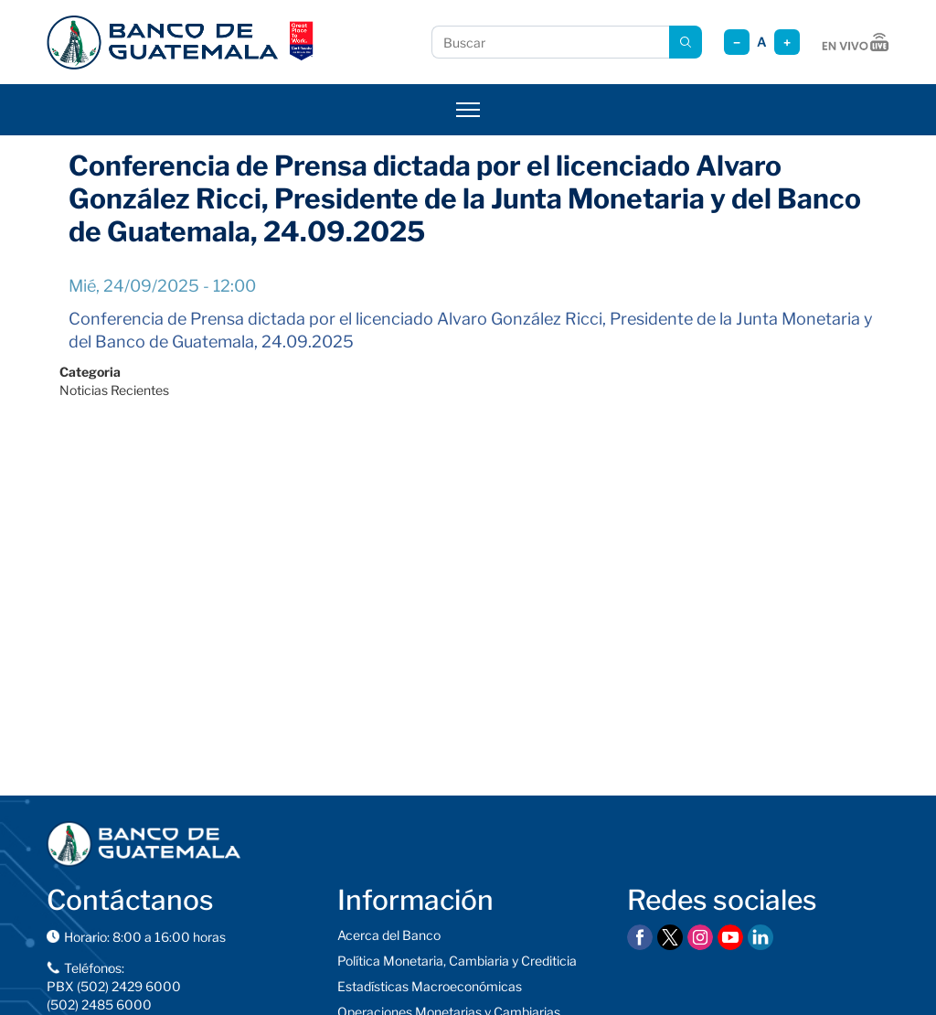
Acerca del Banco (389, 935)
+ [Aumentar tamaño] (787, 42)
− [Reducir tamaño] (736, 42)
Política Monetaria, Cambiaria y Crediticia (457, 960)
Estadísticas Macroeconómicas (429, 986)
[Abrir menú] (468, 109)
